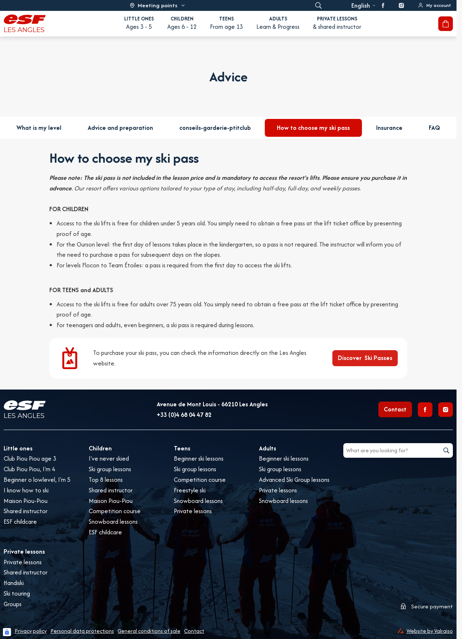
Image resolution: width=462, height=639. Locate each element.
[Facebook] (425, 409)
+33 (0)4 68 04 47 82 (184, 414)
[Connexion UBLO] (7, 632)
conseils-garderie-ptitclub (215, 127)
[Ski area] (157, 5)
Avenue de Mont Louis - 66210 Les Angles (212, 404)
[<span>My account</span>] (434, 5)
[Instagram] (445, 409)
